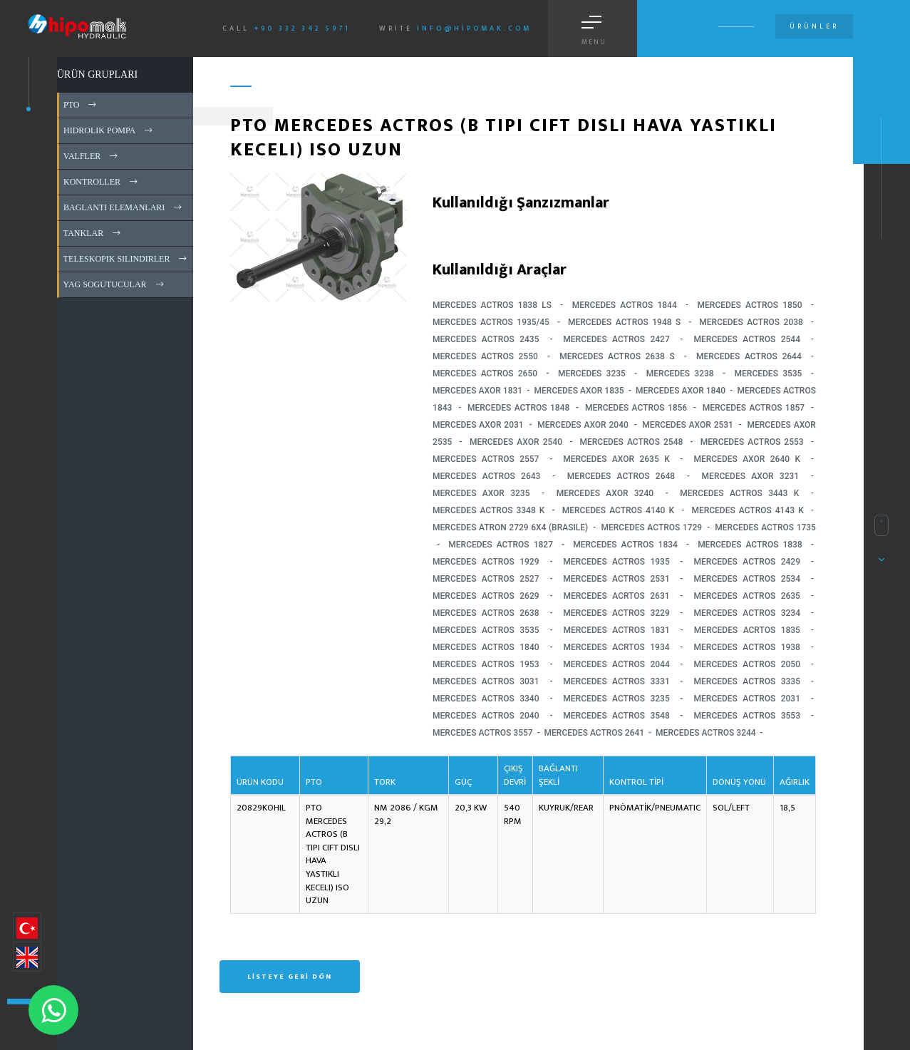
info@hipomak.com (474, 28)
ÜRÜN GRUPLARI (97, 74)
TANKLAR (93, 233)
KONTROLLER (101, 182)
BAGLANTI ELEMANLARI (123, 207)
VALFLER (91, 156)
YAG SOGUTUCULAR (114, 284)
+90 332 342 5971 (302, 28)
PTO (81, 105)
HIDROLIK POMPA (109, 130)
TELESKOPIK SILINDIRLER (126, 259)
